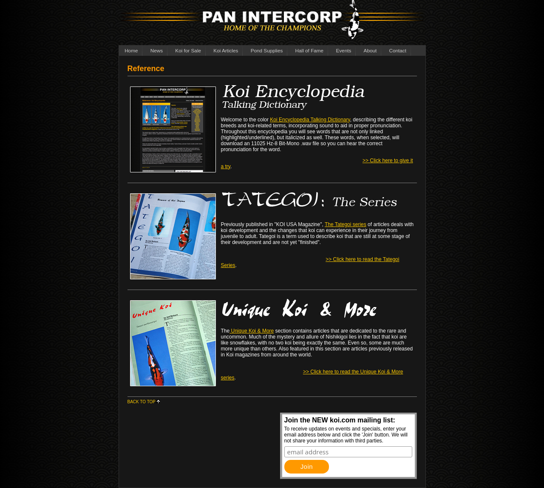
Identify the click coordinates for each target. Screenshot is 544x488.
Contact (397, 50)
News (156, 50)
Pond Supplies (267, 50)
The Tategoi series (345, 224)
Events (343, 50)
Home (131, 50)
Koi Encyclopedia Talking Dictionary (310, 120)
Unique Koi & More (252, 331)
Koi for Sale (188, 50)
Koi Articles (225, 50)
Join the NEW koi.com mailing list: (339, 420)
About (370, 50)
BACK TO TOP (144, 401)
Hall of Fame (309, 50)
